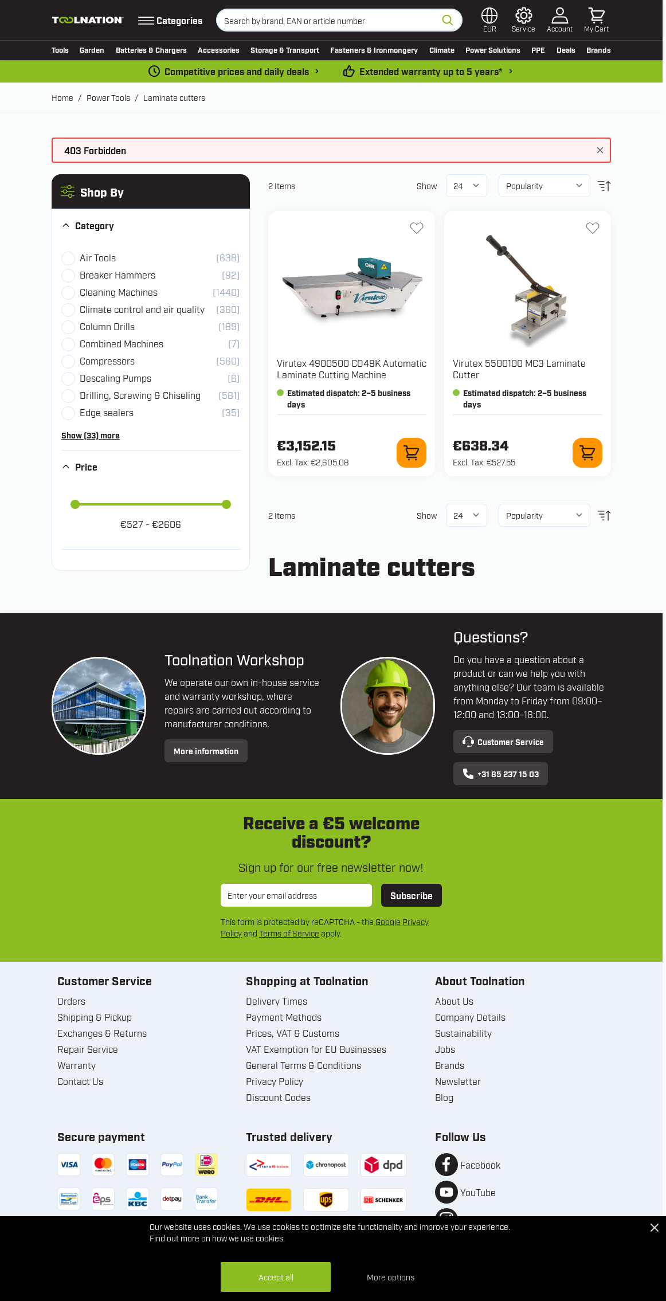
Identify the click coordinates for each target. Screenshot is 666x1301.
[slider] (75, 504)
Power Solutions (492, 49)
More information (206, 750)
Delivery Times (276, 1000)
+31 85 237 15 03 (501, 773)
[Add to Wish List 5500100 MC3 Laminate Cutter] (593, 228)
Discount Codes (278, 1097)
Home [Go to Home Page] (62, 97)
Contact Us (80, 1081)
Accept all (275, 1277)
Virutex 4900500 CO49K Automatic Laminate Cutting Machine (351, 368)
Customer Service (503, 741)
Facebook (480, 1164)
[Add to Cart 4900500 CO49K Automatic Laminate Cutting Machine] (411, 453)
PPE (538, 49)
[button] (151, 191)
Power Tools (108, 97)
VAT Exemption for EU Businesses (316, 1049)
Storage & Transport (284, 49)
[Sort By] (544, 185)
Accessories (219, 49)
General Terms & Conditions (303, 1065)
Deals (566, 49)
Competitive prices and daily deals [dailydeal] (236, 71)
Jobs (445, 1049)
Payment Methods (284, 1016)
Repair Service (87, 1049)
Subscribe (411, 895)
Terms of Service (289, 933)
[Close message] (600, 150)
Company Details (470, 1016)
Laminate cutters (174, 97)
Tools (60, 49)
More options (390, 1277)
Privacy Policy (274, 1081)
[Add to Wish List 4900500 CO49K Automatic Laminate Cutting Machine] (417, 228)
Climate (442, 49)
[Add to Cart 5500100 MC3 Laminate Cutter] (587, 453)
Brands (598, 49)
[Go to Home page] (88, 20)
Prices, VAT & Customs (292, 1033)
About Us (454, 1000)
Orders (71, 1000)
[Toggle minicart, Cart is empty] (596, 20)
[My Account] (559, 20)
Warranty (76, 1065)
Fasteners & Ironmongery (374, 49)
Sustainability (463, 1033)
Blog (444, 1097)
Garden (92, 49)
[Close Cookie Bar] (654, 1228)
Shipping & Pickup (94, 1016)
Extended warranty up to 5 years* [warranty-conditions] (431, 71)
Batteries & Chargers (151, 49)
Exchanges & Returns (102, 1033)
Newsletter (458, 1081)
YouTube (478, 1192)
